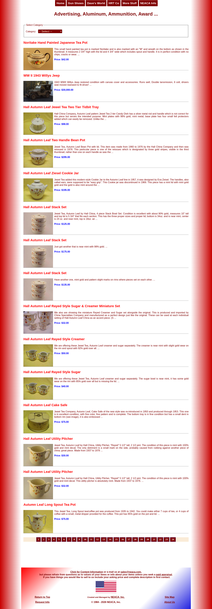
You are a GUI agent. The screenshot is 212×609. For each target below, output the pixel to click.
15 (116, 539)
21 (154, 539)
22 (160, 539)
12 (97, 539)
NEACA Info (148, 3)
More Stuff (130, 3)
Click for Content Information (86, 572)
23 (166, 539)
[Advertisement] (106, 556)
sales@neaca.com (131, 572)
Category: (31, 31)
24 (173, 539)
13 (104, 539)
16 (122, 539)
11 (91, 539)
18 (135, 539)
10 (85, 539)
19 (141, 539)
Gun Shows (76, 3)
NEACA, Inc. (118, 597)
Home (60, 3)
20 (148, 539)
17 (129, 539)
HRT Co (114, 3)
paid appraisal (164, 574)
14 (110, 539)
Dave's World (96, 3)
